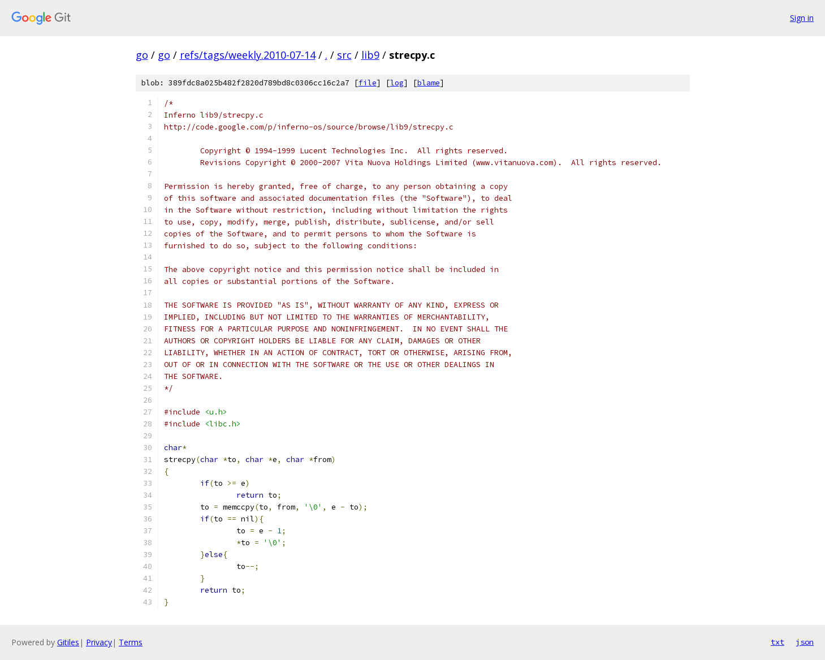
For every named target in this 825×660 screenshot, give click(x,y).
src (344, 55)
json (805, 642)
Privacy (99, 642)
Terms (130, 642)
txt (777, 642)
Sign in (802, 17)
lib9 (370, 55)
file (367, 83)
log (397, 83)
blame (428, 83)
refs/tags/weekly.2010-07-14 (248, 55)
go (142, 55)
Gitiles (68, 642)
